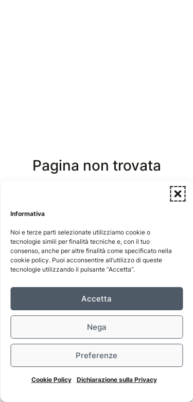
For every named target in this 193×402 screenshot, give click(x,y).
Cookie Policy (51, 379)
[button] (177, 194)
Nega (97, 327)
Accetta (96, 299)
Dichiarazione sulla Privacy (117, 379)
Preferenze (96, 355)
